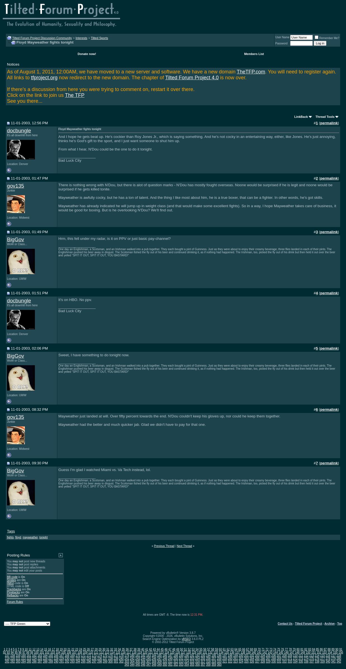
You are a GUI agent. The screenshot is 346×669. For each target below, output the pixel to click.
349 (159, 664)
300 (110, 661)
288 (45, 661)
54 (197, 649)
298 (99, 661)
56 (204, 649)
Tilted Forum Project (308, 623)
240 (121, 658)
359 (213, 664)
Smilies (11, 580)
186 (165, 655)
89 (333, 649)
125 (172, 652)
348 (154, 664)
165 (50, 655)
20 (64, 649)
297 (94, 661)
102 (47, 652)
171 (83, 655)
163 (39, 655)
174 (99, 655)
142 (264, 652)
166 (56, 655)
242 (132, 658)
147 (292, 652)
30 (103, 649)
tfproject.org (44, 77)
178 (121, 655)
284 (23, 661)
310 (165, 661)
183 (148, 655)
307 (148, 661)
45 (162, 649)
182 (143, 655)
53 (193, 649)
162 (34, 655)
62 (228, 649)
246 (154, 658)
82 (305, 649)
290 (56, 661)
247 (159, 658)
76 (282, 649)
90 (336, 649)
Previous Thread (164, 546)
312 (175, 661)
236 (99, 658)
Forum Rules (15, 601)
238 (110, 658)
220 (12, 658)
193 (203, 655)
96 (20, 652)
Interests (81, 38)
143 (270, 652)
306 (143, 661)
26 (88, 649)
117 (129, 652)
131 (204, 652)
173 (94, 655)
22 (72, 649)
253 (192, 658)
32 (111, 649)
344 (132, 664)
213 (311, 655)
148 (297, 652)
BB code (12, 577)
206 (273, 655)
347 (148, 664)
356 (197, 664)
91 (340, 649)
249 (170, 658)
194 (208, 655)
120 (145, 652)
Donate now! (87, 54)
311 (170, 661)
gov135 (15, 186)
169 (72, 655)
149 (302, 652)
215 (322, 655)
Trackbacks (14, 589)
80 (298, 649)
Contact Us (285, 623)
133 (215, 652)
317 (203, 661)
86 (321, 649)
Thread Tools (325, 116)
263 (246, 658)
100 (36, 652)
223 (29, 658)
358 (208, 664)
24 (80, 649)
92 (4, 652)
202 (251, 655)
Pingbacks (13, 592)
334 (295, 661)
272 (295, 658)
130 (199, 652)
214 (317, 655)
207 (279, 655)
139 (248, 652)
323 (235, 661)
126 (177, 652)
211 (301, 655)
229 (61, 658)
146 (286, 652)
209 (290, 655)
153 (324, 652)
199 (235, 655)
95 (16, 652)
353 (181, 664)
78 (290, 649)
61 (224, 649)
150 (308, 652)
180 (132, 655)
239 (116, 658)
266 (262, 658)
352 (175, 664)
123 (161, 652)
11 (30, 649)
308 (154, 661)
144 (275, 652)
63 (231, 649)
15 (45, 649)
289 (50, 661)
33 (115, 649)
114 (112, 652)
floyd (18, 537)
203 (257, 655)
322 (230, 661)
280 (339, 658)
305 (137, 661)
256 (208, 658)
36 (127, 649)
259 (224, 658)
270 (284, 658)
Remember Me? (327, 38)
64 (235, 649)
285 (29, 661)
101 (41, 652)
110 (90, 652)
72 (266, 649)
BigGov (15, 239)
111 (96, 652)
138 (242, 652)
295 (83, 661)
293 (72, 661)
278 (328, 658)
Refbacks (13, 595)
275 (311, 658)
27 (92, 649)
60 (220, 649)
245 (148, 658)
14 (41, 649)
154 (330, 652)
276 (317, 658)
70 (259, 649)
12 (33, 649)
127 (183, 652)
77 (286, 649)
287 (39, 661)
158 (12, 655)
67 (247, 649)
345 (137, 664)
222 (23, 658)
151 (313, 652)
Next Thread (184, 546)
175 (105, 655)
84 (313, 649)
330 (273, 661)
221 (18, 658)
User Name (282, 37)
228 (56, 658)
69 (255, 649)
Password (281, 43)
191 (192, 655)
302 (121, 661)
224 (34, 658)
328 (262, 661)
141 (259, 652)
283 (18, 661)
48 (173, 649)
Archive (329, 623)
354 (186, 664)
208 (284, 655)
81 (302, 649)
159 (18, 655)
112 (101, 652)
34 (119, 649)
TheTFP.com (251, 72)
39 (138, 649)
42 (150, 649)
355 (192, 664)
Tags (11, 531)
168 (67, 655)
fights (10, 537)
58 (212, 649)
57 (208, 649)
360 (219, 664)
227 (50, 658)
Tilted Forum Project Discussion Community (42, 38)
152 (319, 652)
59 (216, 649)
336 (306, 661)
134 (221, 652)
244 (143, 658)
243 (137, 658)
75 (278, 649)
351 (170, 664)
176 (110, 655)
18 (57, 649)
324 (241, 661)
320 (219, 661)
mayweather (30, 537)
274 (306, 658)
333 (290, 661)
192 (197, 655)
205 (268, 655)
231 (72, 658)
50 (181, 649)
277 (322, 658)
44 (158, 649)
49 (177, 649)
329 (268, 661)
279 (333, 658)
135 (226, 652)
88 (329, 649)
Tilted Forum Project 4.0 (192, 77)
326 (251, 661)
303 (127, 661)
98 (27, 652)
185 (159, 655)
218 (339, 655)
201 (246, 655)
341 (333, 661)
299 (105, 661)
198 (230, 655)
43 (154, 649)
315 (192, 661)
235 (94, 658)
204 (262, 655)
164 (45, 655)
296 (88, 661)
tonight (43, 537)
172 (88, 655)
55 (200, 649)
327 (257, 661)
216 (328, 655)
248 (165, 658)
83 (309, 649)
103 (52, 652)
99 (31, 652)
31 (107, 649)
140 (253, 652)
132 (210, 652)
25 (84, 649)
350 (165, 664)
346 (143, 664)
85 (317, 649)
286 (34, 661)
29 (100, 649)
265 (257, 658)
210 (295, 655)
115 (118, 652)
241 (127, 658)
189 (181, 655)
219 (7, 658)
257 (213, 658)
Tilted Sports (99, 38)
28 (96, 649)
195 (213, 655)
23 (76, 649)
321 (224, 661)
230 (67, 658)
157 (7, 655)
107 (74, 652)
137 (237, 652)
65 (239, 649)
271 (290, 658)
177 (116, 655)
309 (159, 661)
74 (274, 649)
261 (235, 658)
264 (251, 658)
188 (175, 655)
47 (169, 649)
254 (197, 658)
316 (197, 661)
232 (77, 658)
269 (279, 658)
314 (186, 661)
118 (134, 652)
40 (142, 649)
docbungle (19, 130)
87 (325, 649)
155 (335, 652)
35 (123, 649)
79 (294, 649)
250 (175, 658)
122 (156, 652)
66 (243, 649)
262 (241, 658)
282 (12, 661)
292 (67, 661)
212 (306, 655)
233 (83, 658)
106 (68, 652)
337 (311, 661)
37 (131, 649)
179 (127, 655)
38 (135, 649)
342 (339, 661)
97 (23, 652)
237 (105, 658)
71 (263, 649)
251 (181, 658)
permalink (329, 123)
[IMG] (10, 583)
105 (63, 652)
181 (137, 655)
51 (185, 649)
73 (270, 649)
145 (281, 652)
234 (88, 658)
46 (166, 649)
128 (188, 652)
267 (268, 658)
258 (219, 658)
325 (246, 661)
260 (230, 658)
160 (23, 655)
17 (53, 649)
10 (26, 649)
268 (273, 658)
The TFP (75, 95)
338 (317, 661)
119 (139, 652)
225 (39, 658)
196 (219, 655)
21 (68, 649)
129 (194, 652)
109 (85, 652)
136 (232, 652)
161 (29, 655)
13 (37, 649)
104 (58, 652)
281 (7, 661)
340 (328, 661)
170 (77, 655)
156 (340, 652)
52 (189, 649)
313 (181, 661)
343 (127, 664)
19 (61, 649)
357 (203, 664)
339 (322, 661)
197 (224, 655)
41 (146, 649)
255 (203, 658)
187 (170, 655)
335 (301, 661)
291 (61, 661)
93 (8, 652)
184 (154, 655)
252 (186, 658)
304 (132, 661)
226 (45, 658)
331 (279, 661)
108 (79, 652)
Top (339, 623)
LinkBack (301, 116)
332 (284, 661)
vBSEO (186, 639)
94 (12, 652)
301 (116, 661)
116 (123, 652)
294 (77, 661)
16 (49, 649)
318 (208, 661)
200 (241, 655)
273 (301, 658)
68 (251, 649)
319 (213, 661)
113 (107, 652)
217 (333, 655)
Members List (254, 54)
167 (61, 655)
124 (166, 652)
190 (186, 655)
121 (150, 652)
